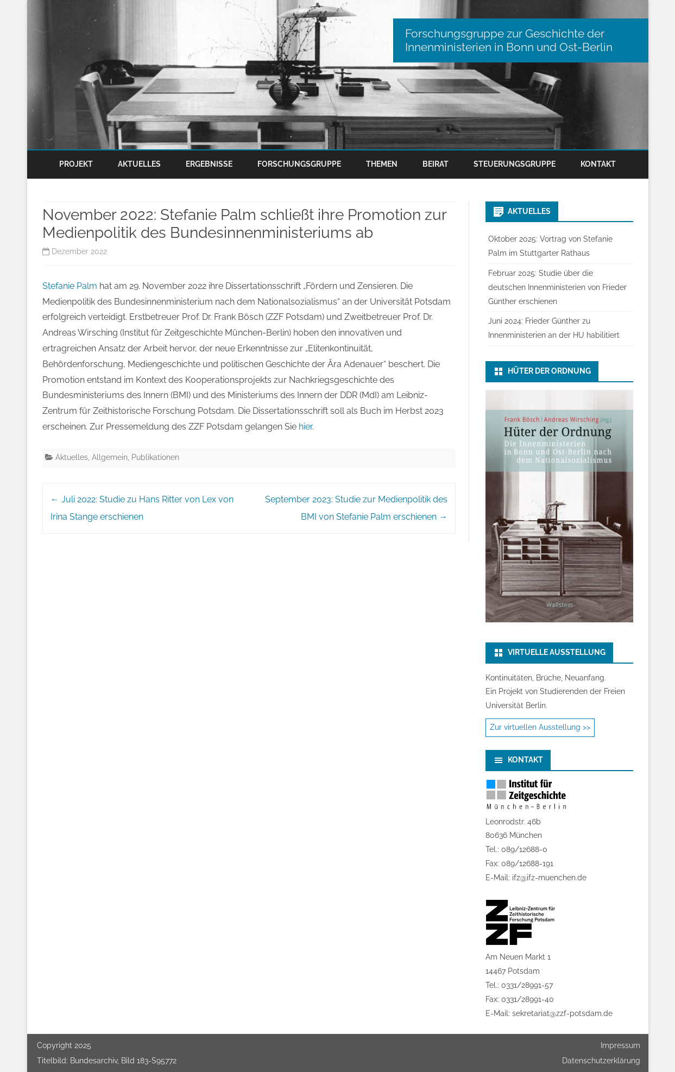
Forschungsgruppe (299, 164)
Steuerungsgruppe (515, 164)
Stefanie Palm (69, 286)
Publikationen (155, 457)
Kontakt (598, 164)
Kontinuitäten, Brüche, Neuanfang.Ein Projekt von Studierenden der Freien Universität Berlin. (555, 691)
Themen (382, 164)
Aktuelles (139, 164)
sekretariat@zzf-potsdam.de (562, 1013)
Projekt (76, 164)
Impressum (620, 1045)
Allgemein (110, 457)
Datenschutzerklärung (601, 1060)
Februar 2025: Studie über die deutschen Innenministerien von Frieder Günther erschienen (557, 287)
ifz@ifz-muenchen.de (549, 877)
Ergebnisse (209, 164)
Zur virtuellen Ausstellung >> (540, 727)
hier (305, 426)
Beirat (435, 164)
